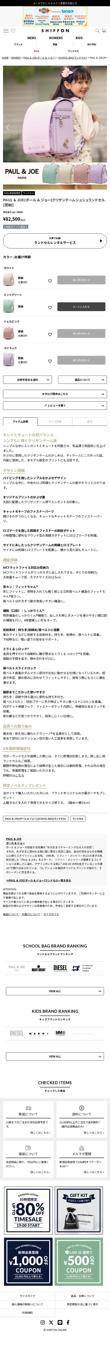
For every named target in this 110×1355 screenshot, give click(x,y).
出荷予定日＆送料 (27, 380)
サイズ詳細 (54, 421)
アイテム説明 (20, 421)
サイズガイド (51, 914)
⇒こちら (18, 775)
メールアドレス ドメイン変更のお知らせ (55, 3)
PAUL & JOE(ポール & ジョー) (39, 57)
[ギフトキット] (79, 1210)
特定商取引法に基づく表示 (82, 1304)
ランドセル (78, 818)
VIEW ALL (55, 991)
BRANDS (16, 57)
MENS (32, 38)
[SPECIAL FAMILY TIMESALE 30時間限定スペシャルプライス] (28, 1210)
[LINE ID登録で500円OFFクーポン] (79, 1262)
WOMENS (56, 38)
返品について (82, 380)
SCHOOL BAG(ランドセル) (72, 57)
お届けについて (31, 914)
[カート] (104, 31)
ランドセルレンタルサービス (55, 240)
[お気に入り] (13, 31)
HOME (5, 57)
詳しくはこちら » (41, 1132)
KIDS (79, 38)
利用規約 (27, 1312)
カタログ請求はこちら (55, 394)
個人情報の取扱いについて (27, 1304)
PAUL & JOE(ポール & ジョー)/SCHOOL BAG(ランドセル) (35, 818)
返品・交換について (82, 1296)
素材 (89, 421)
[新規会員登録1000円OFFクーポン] (28, 1262)
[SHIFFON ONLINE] (55, 30)
